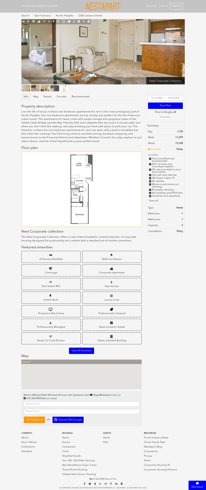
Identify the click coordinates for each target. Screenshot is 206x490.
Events (66, 442)
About (25, 438)
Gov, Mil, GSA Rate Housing (78, 460)
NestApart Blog (153, 447)
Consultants (151, 451)
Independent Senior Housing (79, 474)
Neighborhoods (71, 456)
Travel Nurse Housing (74, 470)
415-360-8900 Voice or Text (103, 479)
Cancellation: (155, 231)
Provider (62, 97)
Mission (151, 6)
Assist (65, 438)
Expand (27, 362)
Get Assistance (165, 117)
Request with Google (68, 419)
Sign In (163, 6)
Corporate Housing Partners (160, 470)
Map (35, 97)
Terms (147, 460)
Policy (180, 231)
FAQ (105, 442)
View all (153, 201)
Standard (26, 451)
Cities (65, 451)
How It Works (29, 442)
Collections (28, 447)
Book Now (165, 105)
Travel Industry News (156, 438)
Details (48, 97)
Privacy (148, 456)
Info (26, 97)
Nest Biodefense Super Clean (79, 465)
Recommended (81, 97)
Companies (69, 447)
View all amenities (81, 351)
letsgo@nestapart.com (105, 395)
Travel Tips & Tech (154, 442)
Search (176, 6)
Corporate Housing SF (157, 465)
